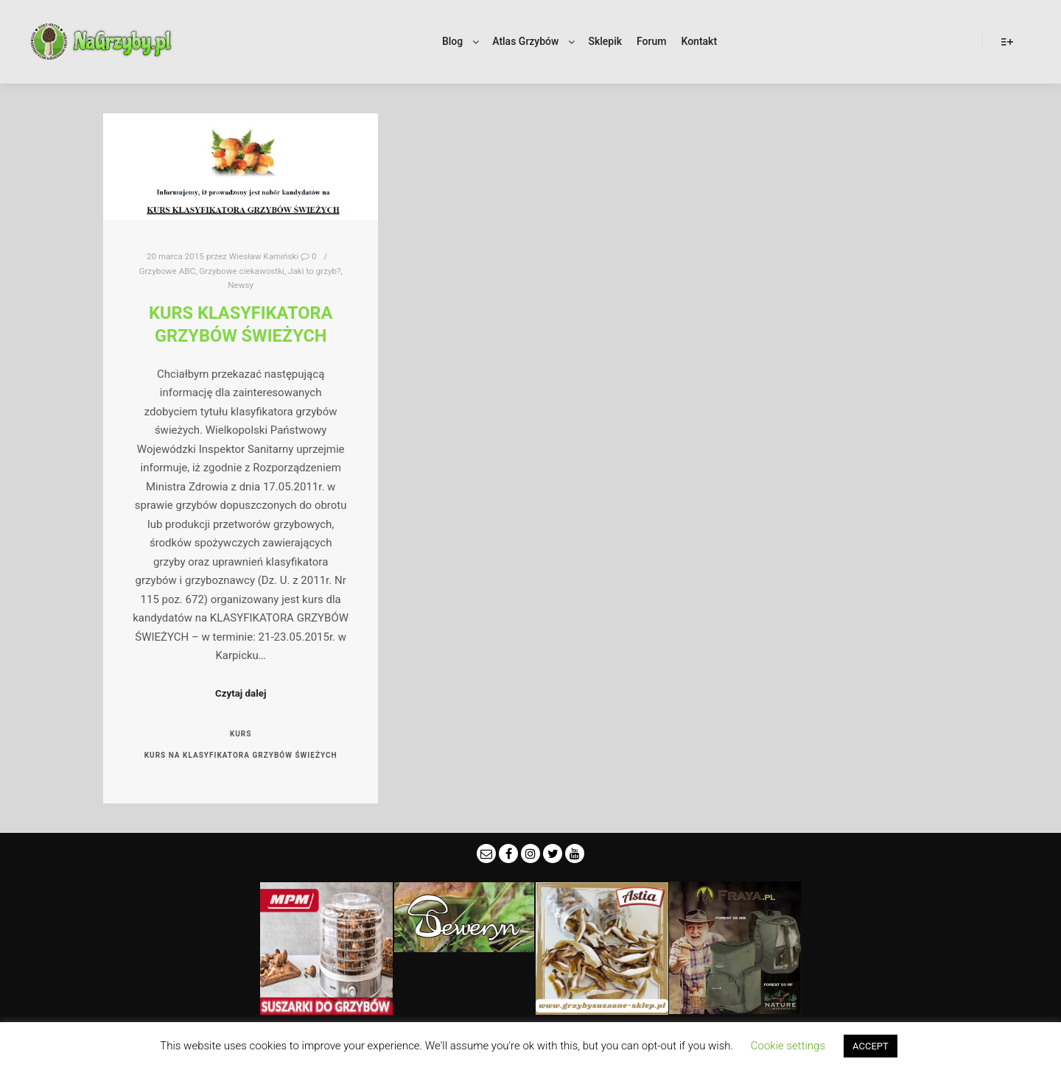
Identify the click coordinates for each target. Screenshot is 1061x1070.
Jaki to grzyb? (314, 271)
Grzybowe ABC (167, 271)
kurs (241, 734)
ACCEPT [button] (870, 1046)
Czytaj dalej (240, 693)
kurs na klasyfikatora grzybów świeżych (240, 755)
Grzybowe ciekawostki (241, 271)
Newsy (240, 285)
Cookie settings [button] (788, 1045)
